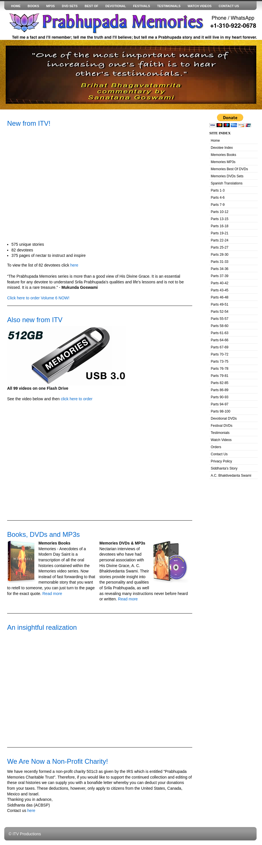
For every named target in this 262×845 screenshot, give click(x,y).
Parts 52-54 (219, 312)
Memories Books (223, 155)
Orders (216, 447)
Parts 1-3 (218, 190)
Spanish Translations (226, 183)
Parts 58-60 (219, 326)
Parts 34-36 (219, 269)
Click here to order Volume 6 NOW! (38, 298)
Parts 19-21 (219, 233)
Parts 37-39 (219, 276)
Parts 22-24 (219, 240)
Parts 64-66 (219, 340)
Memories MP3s (223, 162)
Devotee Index (222, 148)
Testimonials (220, 433)
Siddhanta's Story (224, 468)
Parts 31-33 (219, 262)
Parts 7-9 (218, 205)
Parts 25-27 (219, 247)
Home (215, 141)
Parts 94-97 (219, 404)
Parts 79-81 (219, 376)
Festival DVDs (221, 426)
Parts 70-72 (219, 354)
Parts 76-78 (219, 369)
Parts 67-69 (219, 347)
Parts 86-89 (219, 390)
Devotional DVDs (224, 419)
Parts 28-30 (219, 255)
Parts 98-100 (220, 411)
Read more (51, 593)
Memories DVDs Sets (227, 176)
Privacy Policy (221, 461)
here (74, 265)
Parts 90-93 (219, 397)
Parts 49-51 (219, 304)
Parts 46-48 (219, 297)
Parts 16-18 (219, 226)
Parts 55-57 (219, 319)
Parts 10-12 (219, 212)
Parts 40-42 (219, 283)
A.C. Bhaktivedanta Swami (231, 476)
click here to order (76, 399)
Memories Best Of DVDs (229, 169)
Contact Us (219, 454)
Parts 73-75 (219, 361)
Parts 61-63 (219, 333)
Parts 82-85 (219, 383)
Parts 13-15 (219, 219)
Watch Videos (221, 440)
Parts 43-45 (219, 290)
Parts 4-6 (218, 198)
